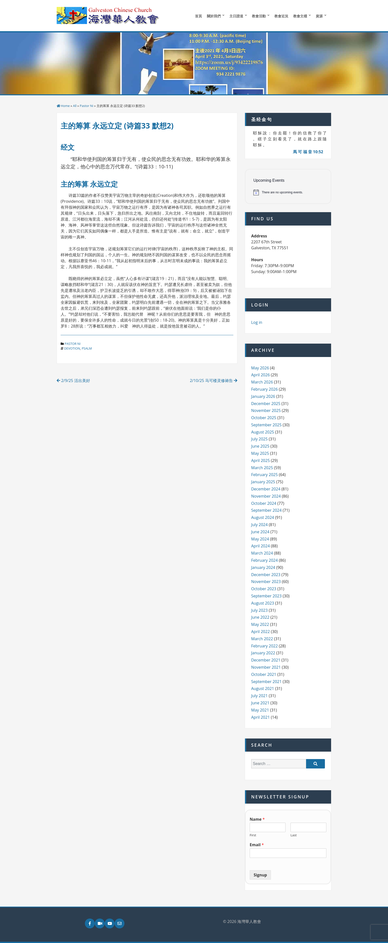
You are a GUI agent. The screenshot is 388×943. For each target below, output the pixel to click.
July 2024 (259, 524)
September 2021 (266, 681)
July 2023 (259, 610)
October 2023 (263, 588)
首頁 (198, 16)
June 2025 (260, 446)
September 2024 (266, 510)
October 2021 (263, 674)
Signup (260, 875)
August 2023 (262, 603)
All (75, 105)
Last (294, 835)
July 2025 (259, 439)
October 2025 (263, 417)
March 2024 (262, 553)
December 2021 (265, 660)
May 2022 (260, 624)
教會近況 (281, 16)
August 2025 (262, 432)
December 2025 (265, 403)
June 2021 (260, 703)
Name (257, 819)
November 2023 (266, 581)
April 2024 (260, 546)
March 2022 (262, 638)
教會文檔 (300, 16)
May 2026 (260, 368)
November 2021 (266, 667)
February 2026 (264, 389)
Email (257, 844)
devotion (72, 348)
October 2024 (263, 503)
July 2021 (259, 695)
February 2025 (264, 474)
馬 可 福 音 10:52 (308, 151)
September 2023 (266, 596)
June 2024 (260, 532)
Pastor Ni (86, 105)
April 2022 (260, 631)
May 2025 (260, 453)
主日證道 (236, 16)
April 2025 (260, 460)
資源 (319, 16)
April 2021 (260, 717)
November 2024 (266, 496)
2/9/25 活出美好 (73, 380)
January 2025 (263, 481)
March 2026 (262, 382)
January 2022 (263, 653)
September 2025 (266, 425)
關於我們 (214, 16)
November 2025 (266, 410)
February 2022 (264, 646)
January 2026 (263, 396)
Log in (256, 322)
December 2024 (265, 489)
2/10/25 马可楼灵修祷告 (213, 380)
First (253, 835)
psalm (87, 348)
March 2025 (262, 467)
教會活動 (259, 16)
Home (65, 105)
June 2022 (260, 617)
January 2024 (263, 567)
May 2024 (260, 539)
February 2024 (264, 560)
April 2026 (260, 375)
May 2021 (260, 710)
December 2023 (265, 574)
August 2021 (262, 688)
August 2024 (262, 517)
